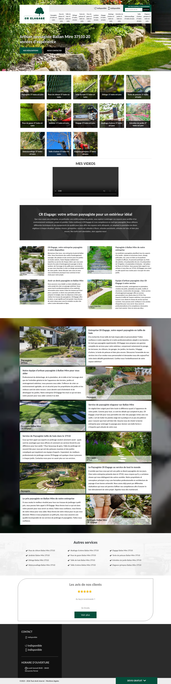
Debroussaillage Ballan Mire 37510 (41, 565)
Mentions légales (52, 681)
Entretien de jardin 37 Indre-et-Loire (119, 17)
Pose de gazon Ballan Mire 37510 (83, 555)
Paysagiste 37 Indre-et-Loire (53, 17)
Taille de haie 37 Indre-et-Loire (68, 17)
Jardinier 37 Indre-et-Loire (96, 17)
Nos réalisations (30, 50)
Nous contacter (54, 50)
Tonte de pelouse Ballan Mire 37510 (126, 555)
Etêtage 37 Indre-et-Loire (74, 17)
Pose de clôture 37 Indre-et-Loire (61, 17)
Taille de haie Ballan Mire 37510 (82, 560)
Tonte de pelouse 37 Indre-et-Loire (82, 17)
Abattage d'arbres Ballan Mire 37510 (84, 550)
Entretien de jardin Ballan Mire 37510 (126, 560)
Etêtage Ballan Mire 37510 (38, 560)
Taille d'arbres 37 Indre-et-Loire (139, 17)
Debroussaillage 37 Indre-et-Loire (129, 18)
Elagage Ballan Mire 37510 (122, 550)
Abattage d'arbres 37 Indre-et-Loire (111, 17)
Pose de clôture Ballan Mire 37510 (41, 550)
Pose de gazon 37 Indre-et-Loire (89, 17)
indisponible (100, 8)
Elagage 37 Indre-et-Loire (103, 17)
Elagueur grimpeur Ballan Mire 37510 (126, 565)
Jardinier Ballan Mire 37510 (39, 555)
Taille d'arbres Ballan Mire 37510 (83, 565)
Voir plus (85, 614)
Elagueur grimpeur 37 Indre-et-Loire (147, 17)
